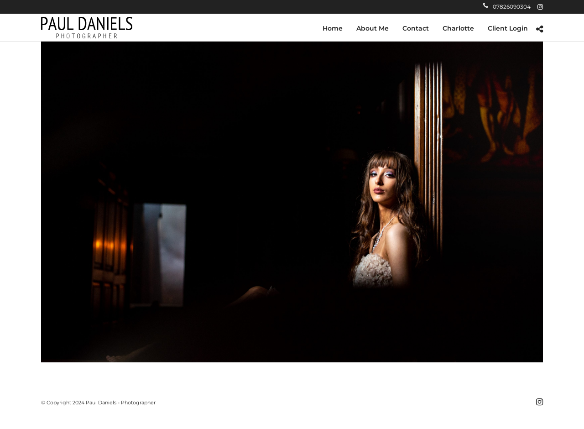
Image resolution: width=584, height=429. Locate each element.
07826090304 (507, 6)
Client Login (508, 28)
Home (333, 28)
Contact (415, 28)
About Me (372, 28)
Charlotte (458, 28)
